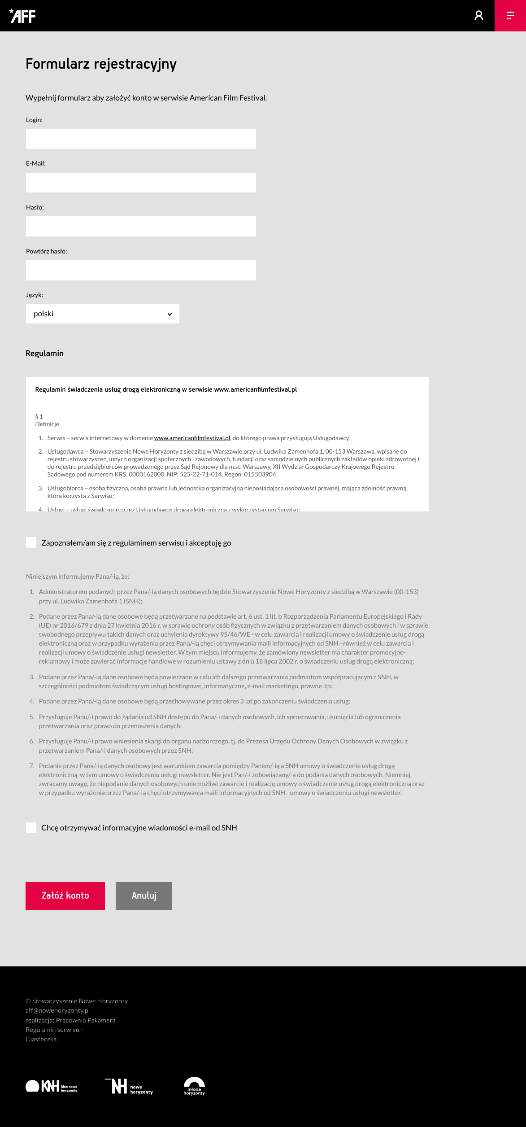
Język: (34, 294)
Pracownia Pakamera (86, 1020)
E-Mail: (36, 163)
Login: (34, 119)
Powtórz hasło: (46, 251)
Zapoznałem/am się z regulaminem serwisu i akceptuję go (136, 542)
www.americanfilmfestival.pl (192, 437)
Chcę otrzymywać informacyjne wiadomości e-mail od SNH (139, 827)
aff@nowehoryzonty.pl (58, 1010)
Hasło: (35, 207)
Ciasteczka (41, 1039)
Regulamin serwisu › (54, 1030)
